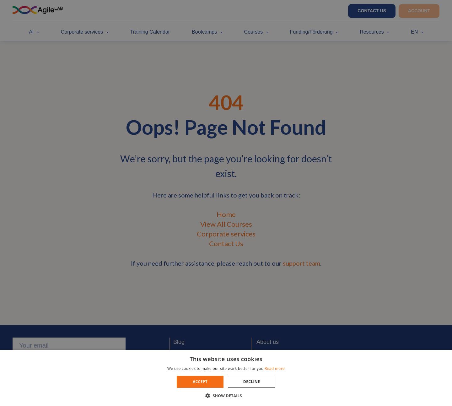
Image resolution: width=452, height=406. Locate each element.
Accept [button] (200, 381)
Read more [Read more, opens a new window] (275, 368)
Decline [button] (251, 381)
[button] (226, 395)
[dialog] (226, 203)
